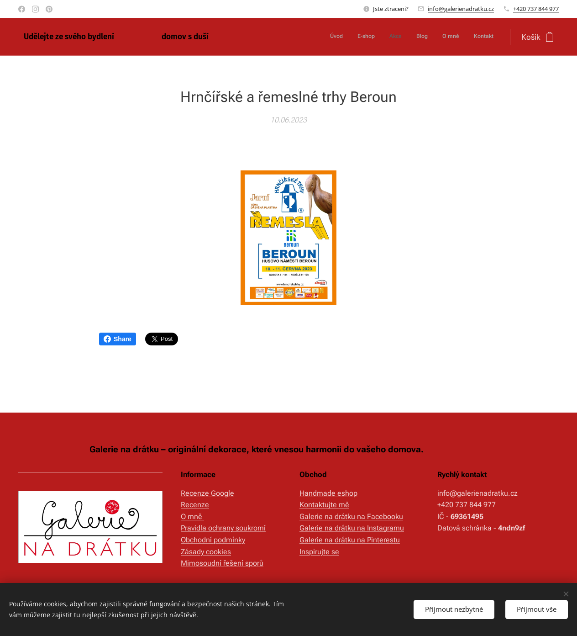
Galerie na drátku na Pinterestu (349, 539)
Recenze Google (207, 493)
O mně (192, 516)
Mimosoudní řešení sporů (222, 563)
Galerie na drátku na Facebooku (351, 516)
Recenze (195, 504)
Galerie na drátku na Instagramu (351, 528)
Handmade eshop (328, 493)
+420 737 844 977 (536, 9)
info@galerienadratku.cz (461, 9)
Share (117, 339)
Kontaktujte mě (324, 504)
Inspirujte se (319, 551)
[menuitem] (423, 37)
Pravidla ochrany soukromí (223, 528)
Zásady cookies (206, 551)
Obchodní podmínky (213, 539)
